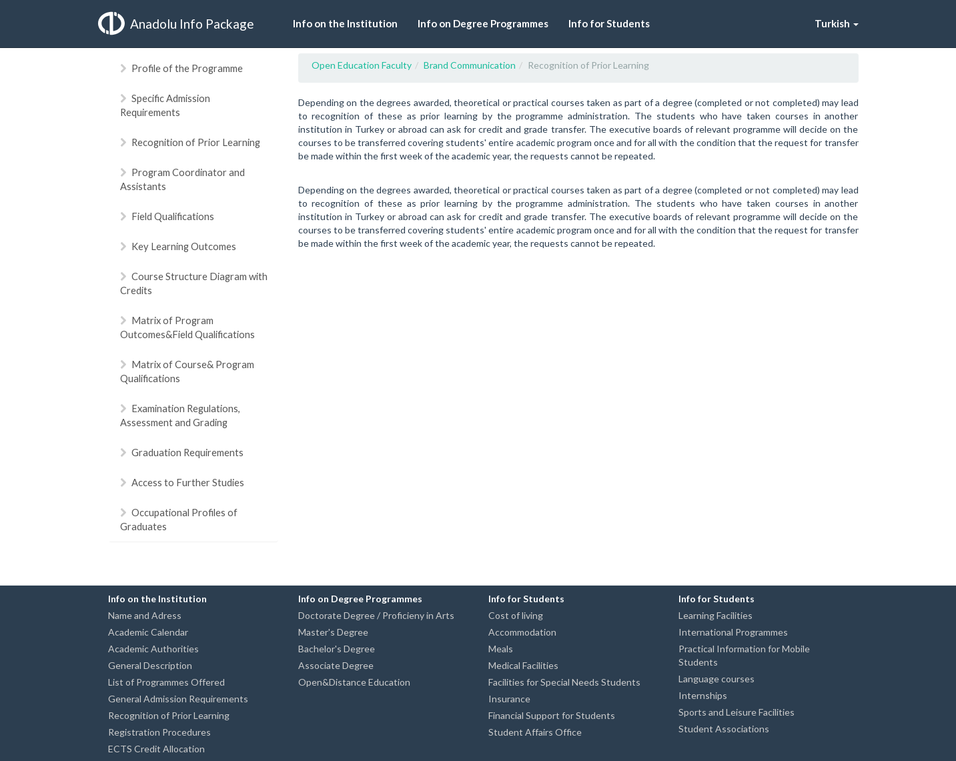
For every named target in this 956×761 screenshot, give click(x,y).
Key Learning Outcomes (178, 246)
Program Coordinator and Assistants (182, 179)
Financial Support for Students (551, 715)
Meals (500, 648)
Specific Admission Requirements (165, 105)
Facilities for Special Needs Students (564, 682)
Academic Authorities (153, 648)
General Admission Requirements (178, 698)
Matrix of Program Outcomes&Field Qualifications (187, 327)
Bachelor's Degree (336, 648)
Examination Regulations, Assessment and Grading (180, 415)
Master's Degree (333, 632)
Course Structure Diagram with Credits (194, 283)
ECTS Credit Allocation (156, 748)
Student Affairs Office (535, 732)
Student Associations (723, 728)
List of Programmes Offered (166, 682)
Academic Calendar (148, 632)
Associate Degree (336, 665)
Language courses (716, 678)
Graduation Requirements (182, 452)
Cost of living (515, 615)
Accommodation (522, 632)
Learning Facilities (715, 615)
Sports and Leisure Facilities (736, 712)
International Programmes (733, 632)
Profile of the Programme (181, 68)
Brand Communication (470, 65)
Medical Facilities (523, 665)
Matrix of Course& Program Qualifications (187, 371)
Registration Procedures (159, 732)
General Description (150, 665)
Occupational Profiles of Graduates (178, 519)
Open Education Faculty (362, 65)
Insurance (509, 698)
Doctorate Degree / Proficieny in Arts (376, 615)
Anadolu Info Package (176, 23)
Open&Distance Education (354, 682)
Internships (702, 695)
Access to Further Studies (182, 482)
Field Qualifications (167, 216)
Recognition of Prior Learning (190, 142)
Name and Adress (144, 615)
